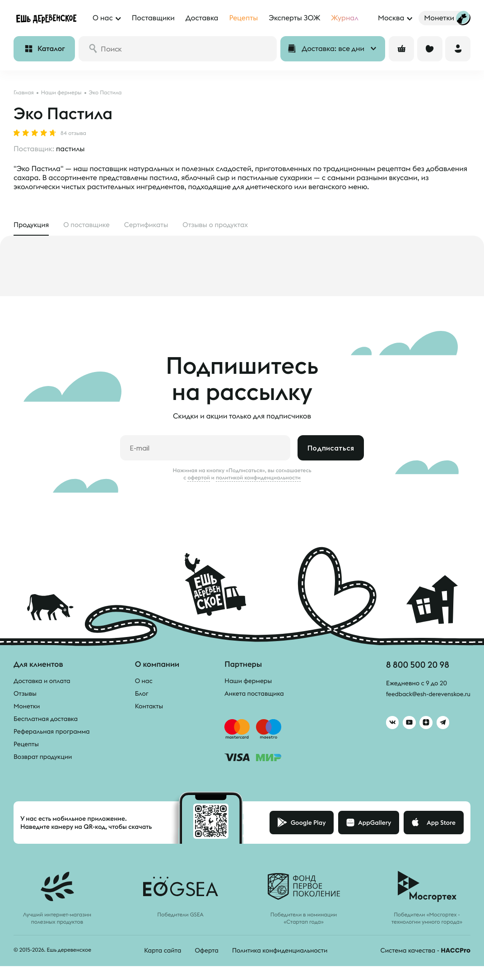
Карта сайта (162, 951)
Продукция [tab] (32, 225)
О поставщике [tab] (90, 225)
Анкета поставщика (254, 694)
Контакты (149, 707)
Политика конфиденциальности (279, 951)
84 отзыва (73, 133)
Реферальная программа (52, 732)
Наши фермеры (248, 681)
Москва (391, 18)
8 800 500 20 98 (415, 665)
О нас (144, 681)
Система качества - (425, 951)
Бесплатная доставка (46, 719)
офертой (198, 478)
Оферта (207, 951)
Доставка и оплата (42, 681)
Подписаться (330, 449)
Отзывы (25, 694)
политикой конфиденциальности (258, 478)
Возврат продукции (43, 757)
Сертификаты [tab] (152, 225)
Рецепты (26, 744)
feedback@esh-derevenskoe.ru (426, 695)
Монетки (27, 707)
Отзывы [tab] (225, 224)
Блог (142, 694)
